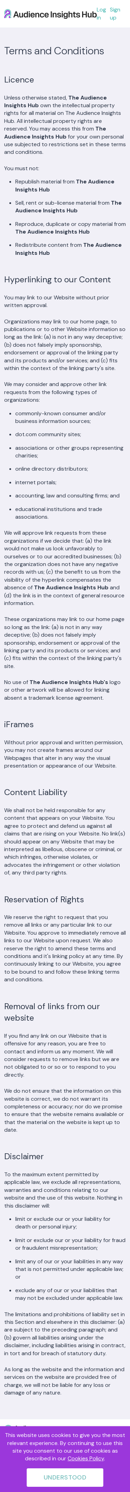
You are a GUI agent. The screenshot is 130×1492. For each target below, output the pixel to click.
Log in (101, 13)
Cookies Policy (86, 1458)
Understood (65, 1477)
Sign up (115, 13)
